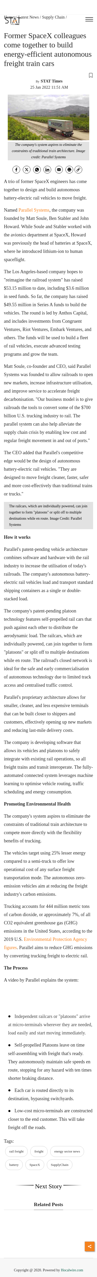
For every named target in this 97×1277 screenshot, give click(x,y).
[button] (48, 75)
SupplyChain (60, 1165)
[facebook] (16, 169)
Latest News (28, 17)
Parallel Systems (33, 210)
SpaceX (34, 1165)
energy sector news (67, 1151)
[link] (78, 169)
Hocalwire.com (72, 1270)
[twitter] (27, 169)
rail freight (16, 1151)
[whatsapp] (37, 169)
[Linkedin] (47, 169)
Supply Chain (53, 17)
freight (38, 1151)
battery (14, 1165)
